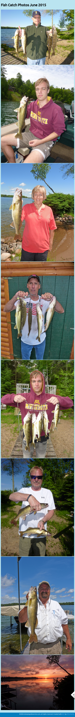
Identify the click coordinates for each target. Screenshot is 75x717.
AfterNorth (70, 714)
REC (63, 714)
